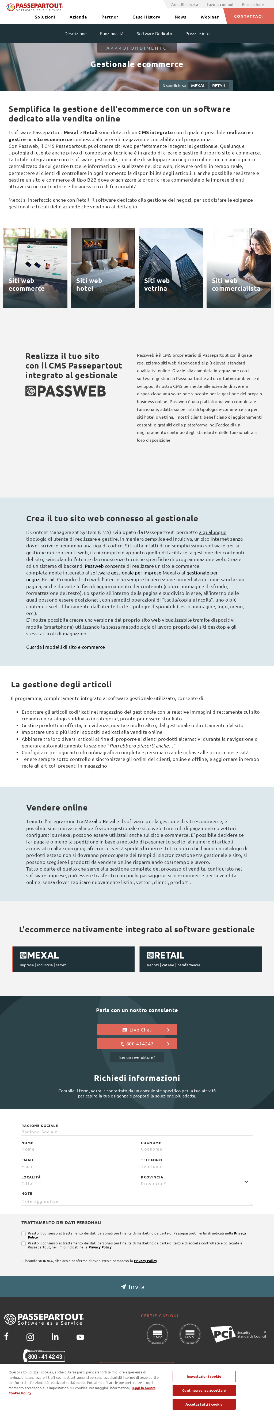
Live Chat (146, 1030)
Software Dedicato (154, 33)
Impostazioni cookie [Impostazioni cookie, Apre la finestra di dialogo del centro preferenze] (204, 1382)
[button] (137, 1286)
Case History (146, 17)
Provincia (152, 1177)
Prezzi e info (197, 33)
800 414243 (144, 1043)
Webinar (210, 17)
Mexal (91, 821)
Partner (109, 17)
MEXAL (198, 85)
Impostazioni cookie (137, 1366)
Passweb (95, 566)
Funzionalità (111, 33)
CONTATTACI (248, 16)
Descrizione (75, 33)
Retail (109, 821)
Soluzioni (45, 17)
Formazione (253, 4)
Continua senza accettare (204, 1396)
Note (27, 1193)
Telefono (151, 1160)
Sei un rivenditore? (137, 1057)
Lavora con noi (220, 4)
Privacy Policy (100, 1247)
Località (31, 1177)
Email (27, 1160)
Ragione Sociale (39, 1125)
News (181, 17)
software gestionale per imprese (125, 572)
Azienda (78, 17)
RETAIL (219, 85)
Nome (27, 1143)
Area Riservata (184, 4)
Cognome (151, 1143)
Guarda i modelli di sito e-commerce (65, 647)
